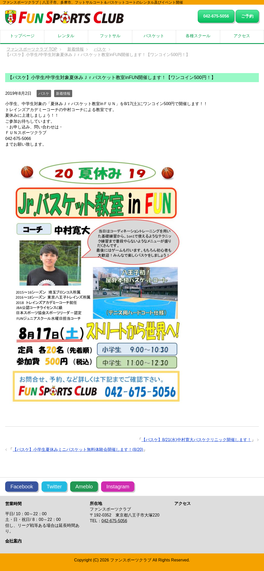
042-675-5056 (216, 16)
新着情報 (63, 93)
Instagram (117, 486)
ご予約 (247, 16)
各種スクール (198, 36)
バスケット (154, 36)
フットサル (110, 36)
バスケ (43, 93)
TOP (31, 49)
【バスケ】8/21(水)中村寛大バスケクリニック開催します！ (196, 439)
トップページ (22, 36)
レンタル (66, 36)
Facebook (21, 486)
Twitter (54, 486)
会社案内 (13, 541)
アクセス (242, 36)
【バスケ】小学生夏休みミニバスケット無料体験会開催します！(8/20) (78, 449)
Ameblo (84, 486)
